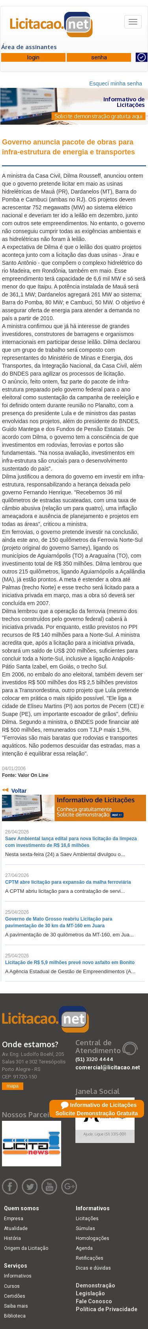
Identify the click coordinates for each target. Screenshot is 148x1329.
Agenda (84, 1248)
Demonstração (95, 1285)
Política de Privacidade (106, 1309)
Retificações (89, 1258)
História (12, 1238)
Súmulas (85, 1228)
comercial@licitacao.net (107, 1067)
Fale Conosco (94, 1301)
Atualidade (16, 1228)
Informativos (18, 1276)
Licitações (87, 1218)
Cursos (12, 1286)
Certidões (14, 1296)
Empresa (13, 1218)
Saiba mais (16, 1306)
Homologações (92, 1238)
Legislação (90, 1293)
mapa (13, 1086)
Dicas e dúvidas (93, 1268)
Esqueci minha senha (115, 83)
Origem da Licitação (26, 1248)
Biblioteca (15, 1316)
